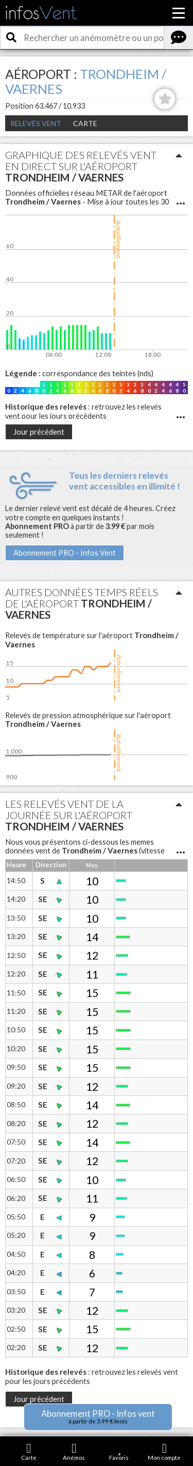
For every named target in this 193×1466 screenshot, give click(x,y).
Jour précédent (38, 431)
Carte (85, 123)
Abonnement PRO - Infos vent (98, 1416)
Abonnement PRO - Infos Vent (64, 552)
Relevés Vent (35, 123)
